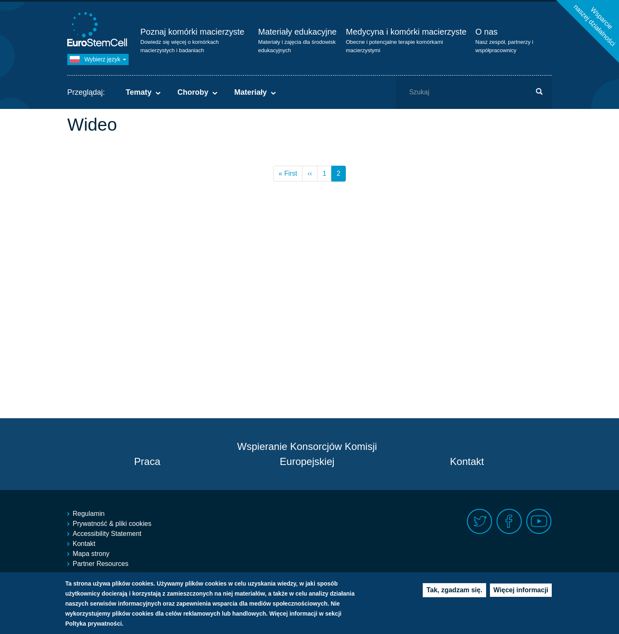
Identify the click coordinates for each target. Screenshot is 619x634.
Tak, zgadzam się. (454, 595)
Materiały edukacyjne (297, 31)
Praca (147, 461)
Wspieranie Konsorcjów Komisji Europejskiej (307, 454)
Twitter (479, 521)
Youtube (539, 521)
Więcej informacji (520, 595)
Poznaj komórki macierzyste (192, 31)
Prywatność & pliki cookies (112, 523)
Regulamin (88, 513)
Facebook (509, 521)
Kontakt (467, 461)
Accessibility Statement (107, 533)
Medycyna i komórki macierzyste (406, 31)
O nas (486, 31)
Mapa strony (91, 553)
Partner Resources (100, 563)
